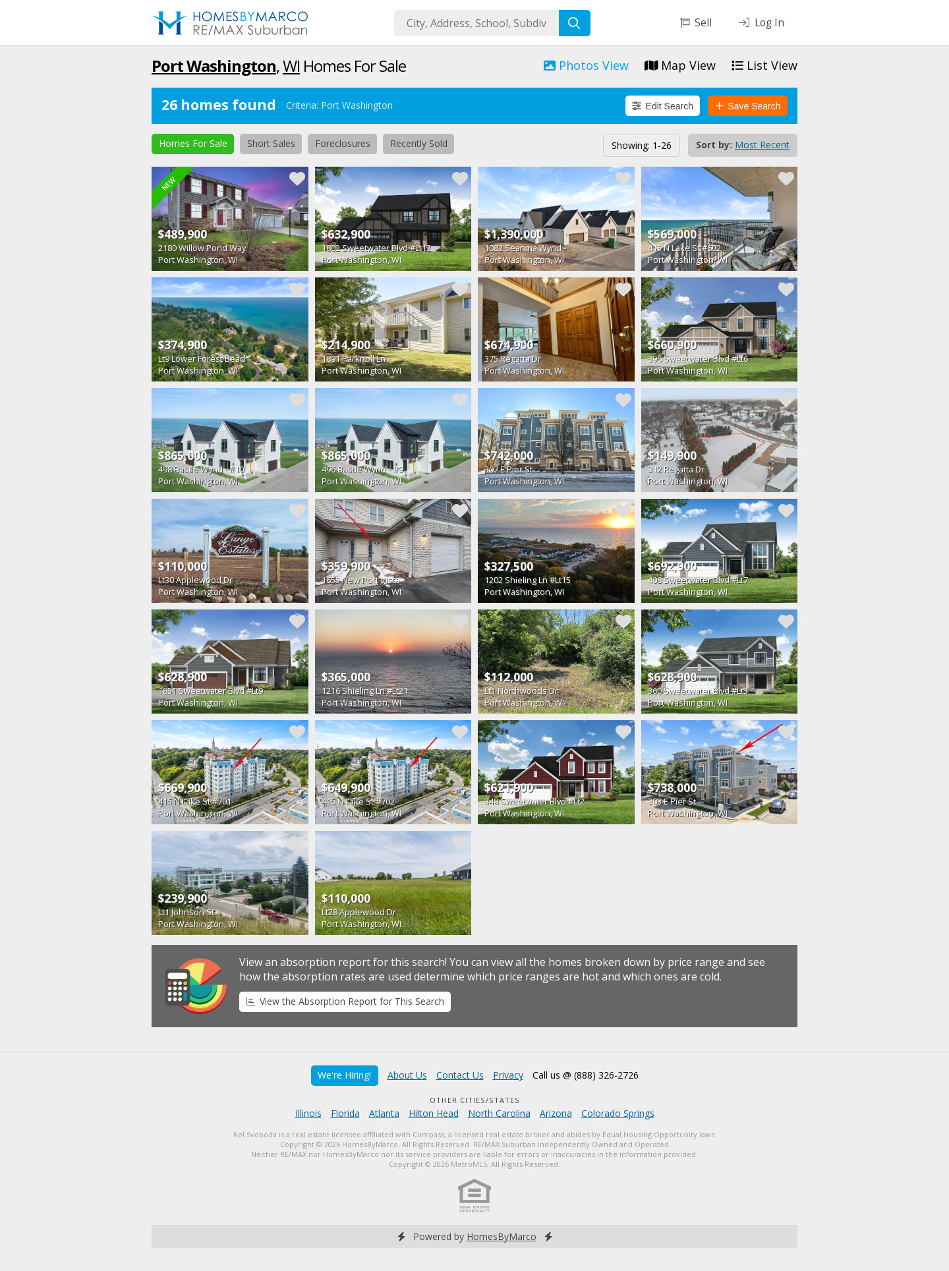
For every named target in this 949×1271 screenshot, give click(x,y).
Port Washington (214, 65)
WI (291, 65)
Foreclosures (342, 143)
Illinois (308, 1113)
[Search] (574, 23)
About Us (407, 1075)
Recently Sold (418, 143)
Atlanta (384, 1113)
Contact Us (460, 1075)
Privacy (508, 1075)
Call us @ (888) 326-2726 (585, 1075)
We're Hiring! (344, 1075)
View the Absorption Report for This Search (345, 1001)
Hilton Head (434, 1113)
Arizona (556, 1113)
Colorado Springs (617, 1113)
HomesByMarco (501, 1236)
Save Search (748, 106)
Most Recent (762, 144)
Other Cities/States (475, 1100)
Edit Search (662, 106)
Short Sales (271, 143)
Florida (345, 1113)
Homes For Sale (193, 143)
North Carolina (499, 1113)
